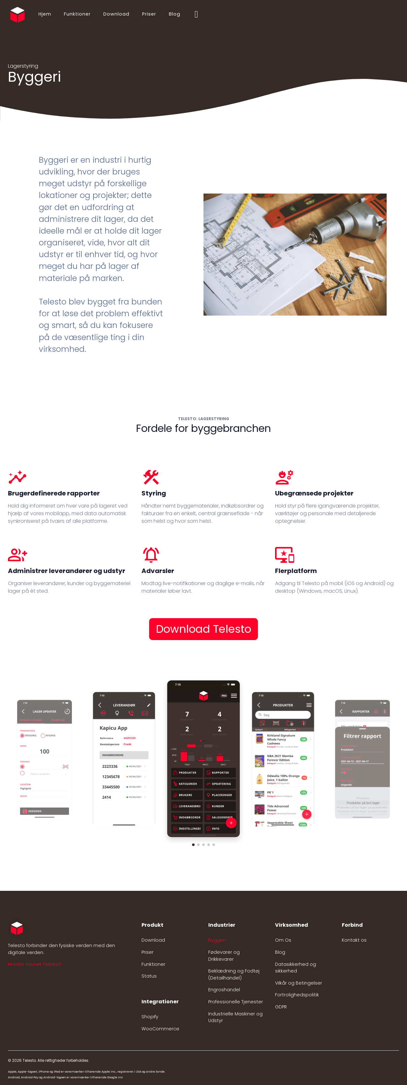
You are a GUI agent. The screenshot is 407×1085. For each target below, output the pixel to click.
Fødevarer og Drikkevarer (224, 955)
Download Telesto (203, 629)
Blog (174, 14)
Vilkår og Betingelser (298, 983)
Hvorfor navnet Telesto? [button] (34, 964)
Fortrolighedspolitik (297, 995)
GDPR (281, 1007)
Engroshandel (224, 989)
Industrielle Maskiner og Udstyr (235, 1017)
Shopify (149, 1016)
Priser (149, 14)
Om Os (283, 940)
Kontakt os (354, 940)
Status (149, 976)
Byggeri (217, 940)
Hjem (44, 14)
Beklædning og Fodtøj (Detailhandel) (233, 974)
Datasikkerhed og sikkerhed (295, 967)
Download (116, 14)
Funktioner (77, 14)
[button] (193, 844)
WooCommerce (160, 1029)
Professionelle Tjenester (235, 1002)
